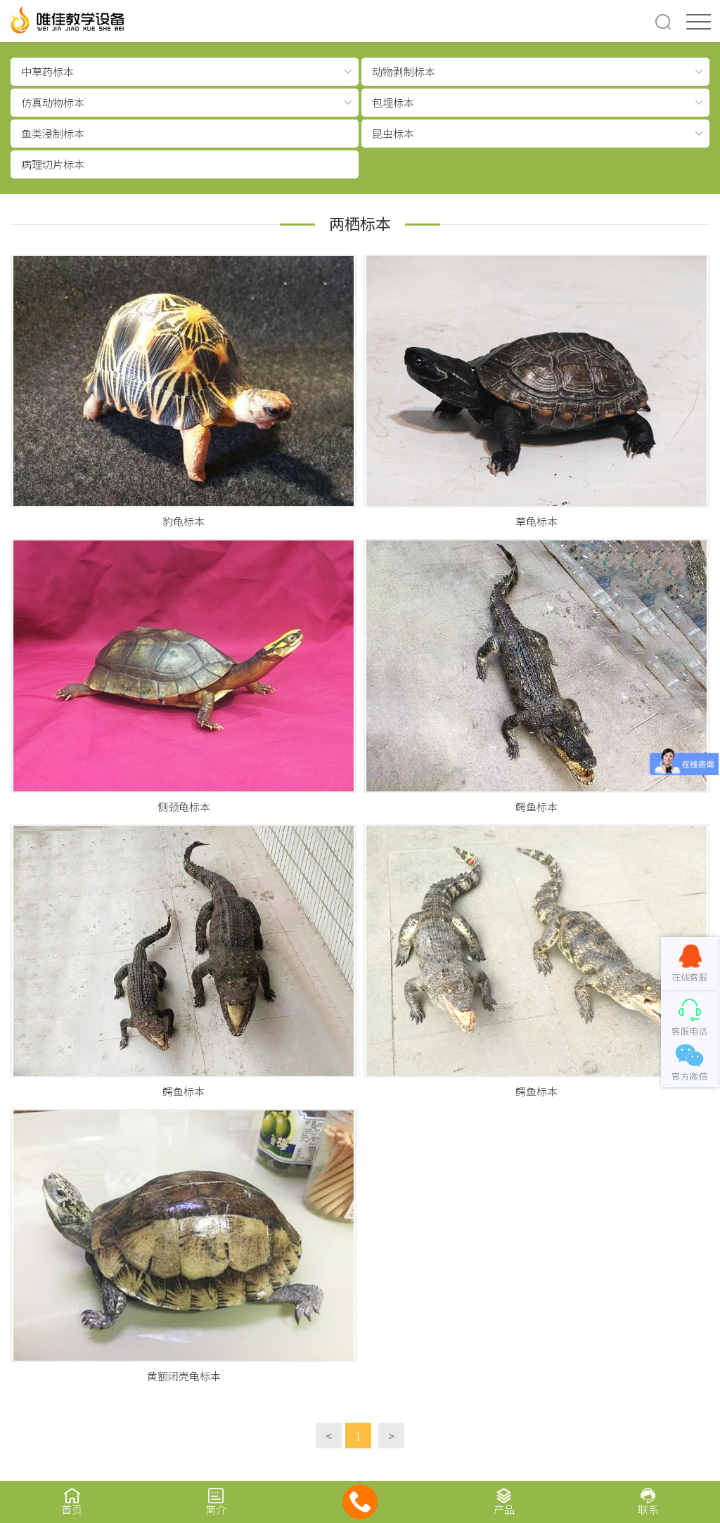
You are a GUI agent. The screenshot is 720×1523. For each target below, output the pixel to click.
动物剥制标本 (403, 71)
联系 (648, 1501)
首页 (72, 1501)
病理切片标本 (52, 164)
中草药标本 (47, 71)
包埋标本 (393, 102)
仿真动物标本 (52, 102)
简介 (216, 1501)
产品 (504, 1501)
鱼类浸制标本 (52, 133)
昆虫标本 (393, 133)
